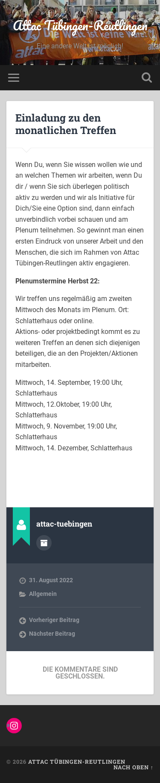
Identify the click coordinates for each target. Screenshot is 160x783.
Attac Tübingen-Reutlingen (80, 25)
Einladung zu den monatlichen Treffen (65, 124)
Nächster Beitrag (52, 633)
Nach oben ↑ (133, 767)
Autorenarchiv (44, 543)
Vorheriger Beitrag (54, 619)
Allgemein (43, 593)
